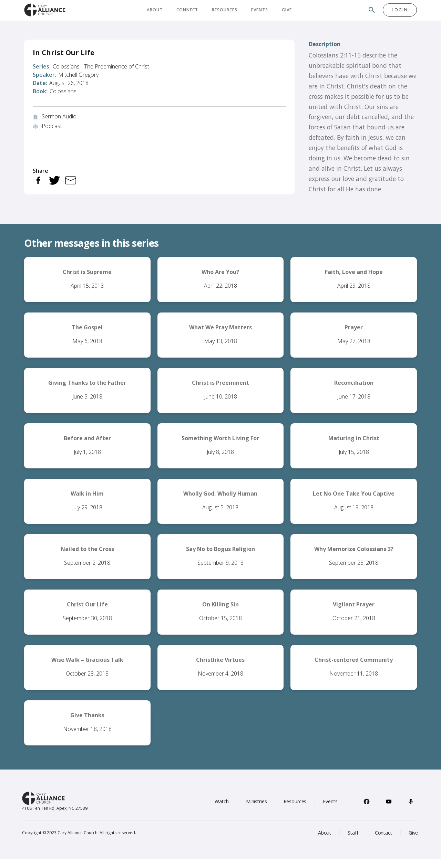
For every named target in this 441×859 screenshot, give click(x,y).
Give (287, 10)
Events (259, 10)
